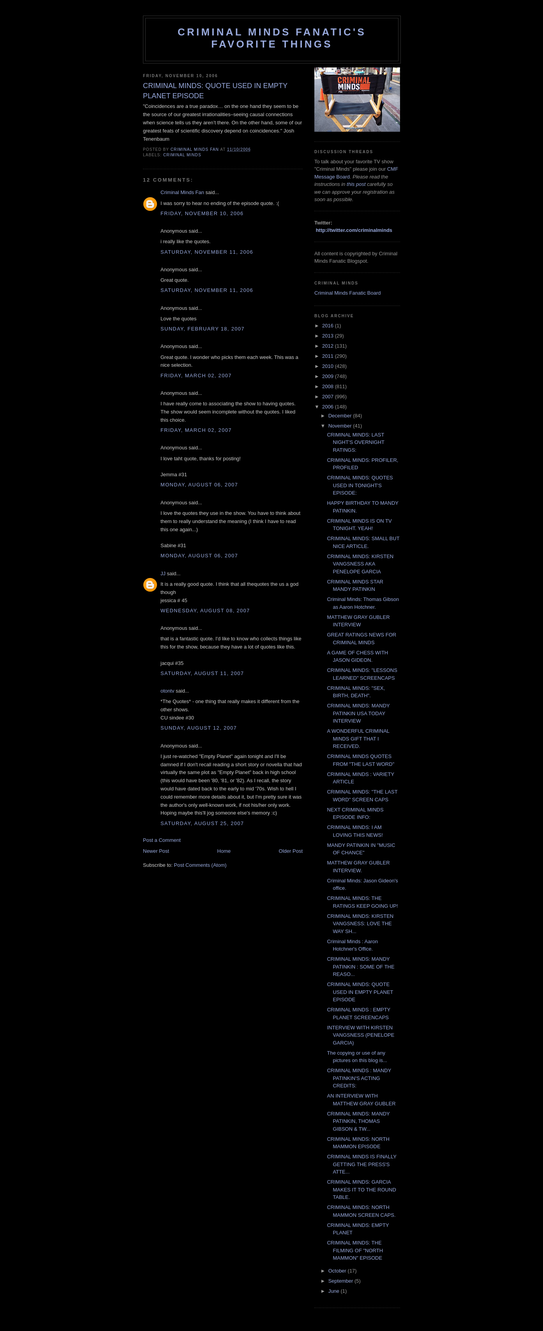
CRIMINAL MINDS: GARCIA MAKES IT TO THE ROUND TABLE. (361, 1189)
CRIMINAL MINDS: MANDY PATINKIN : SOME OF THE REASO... (360, 966)
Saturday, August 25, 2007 (202, 823)
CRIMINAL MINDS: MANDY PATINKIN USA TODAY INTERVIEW (358, 713)
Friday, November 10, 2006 (201, 213)
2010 (328, 366)
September (341, 1281)
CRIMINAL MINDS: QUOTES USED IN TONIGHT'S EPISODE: (360, 485)
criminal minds (182, 155)
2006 (328, 407)
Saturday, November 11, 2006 (206, 252)
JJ (163, 573)
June (334, 1291)
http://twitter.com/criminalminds (354, 230)
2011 (328, 356)
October (338, 1271)
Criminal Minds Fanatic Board (347, 293)
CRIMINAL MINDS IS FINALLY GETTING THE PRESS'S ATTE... (361, 1164)
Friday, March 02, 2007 (196, 375)
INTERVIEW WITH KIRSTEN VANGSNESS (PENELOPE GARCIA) (360, 1035)
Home (224, 851)
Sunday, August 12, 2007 (198, 728)
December (340, 416)
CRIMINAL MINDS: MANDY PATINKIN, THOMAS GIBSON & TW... (358, 1121)
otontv (167, 691)
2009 (328, 376)
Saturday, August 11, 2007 (202, 673)
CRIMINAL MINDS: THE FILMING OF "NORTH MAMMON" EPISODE (355, 1250)
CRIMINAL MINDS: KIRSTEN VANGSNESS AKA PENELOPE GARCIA (360, 563)
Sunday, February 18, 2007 (202, 329)
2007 (328, 396)
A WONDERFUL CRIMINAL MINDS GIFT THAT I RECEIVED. (358, 738)
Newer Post (156, 851)
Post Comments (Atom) (200, 865)
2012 (328, 346)
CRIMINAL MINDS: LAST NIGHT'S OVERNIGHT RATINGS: (355, 442)
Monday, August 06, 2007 (199, 485)
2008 (328, 386)
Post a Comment (162, 840)
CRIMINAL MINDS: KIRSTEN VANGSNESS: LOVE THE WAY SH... (360, 923)
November (340, 426)
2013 (328, 336)
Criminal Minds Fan (182, 192)
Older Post (291, 851)
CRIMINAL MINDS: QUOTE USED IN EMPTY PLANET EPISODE (360, 991)
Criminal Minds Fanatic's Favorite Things (272, 38)
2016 (328, 326)
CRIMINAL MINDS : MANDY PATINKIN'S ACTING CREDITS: (359, 1078)
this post (356, 184)
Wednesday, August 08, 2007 (205, 610)
